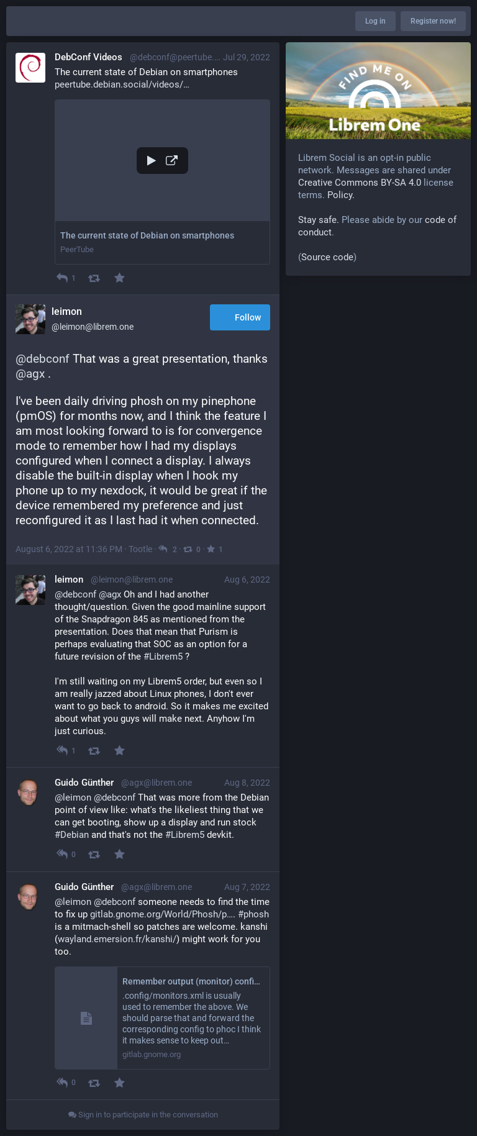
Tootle (140, 549)
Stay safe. (318, 219)
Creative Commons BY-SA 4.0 (359, 182)
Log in (375, 21)
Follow (240, 318)
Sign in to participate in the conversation (143, 1114)
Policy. (341, 195)
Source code (327, 257)
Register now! (433, 21)
